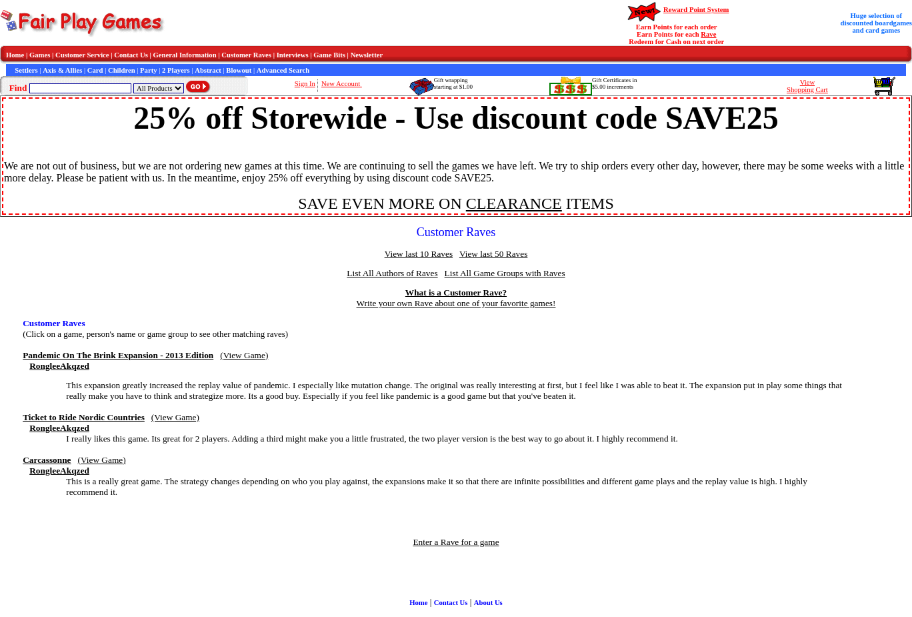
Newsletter (367, 55)
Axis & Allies (62, 70)
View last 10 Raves (419, 254)
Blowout (238, 70)
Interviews (293, 55)
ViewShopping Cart (807, 86)
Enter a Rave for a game (456, 542)
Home (15, 55)
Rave (708, 34)
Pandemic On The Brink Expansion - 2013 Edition (118, 355)
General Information (185, 55)
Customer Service (82, 55)
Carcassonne (47, 460)
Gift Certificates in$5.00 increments (614, 83)
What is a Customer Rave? (456, 292)
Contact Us (131, 55)
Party (148, 70)
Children (121, 70)
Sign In (305, 83)
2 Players (176, 70)
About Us (488, 602)
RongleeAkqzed (59, 366)
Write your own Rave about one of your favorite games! (456, 303)
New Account (341, 83)
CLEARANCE (514, 203)
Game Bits (329, 55)
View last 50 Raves (493, 254)
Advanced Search (283, 70)
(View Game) (244, 355)
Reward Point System (696, 9)
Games (39, 55)
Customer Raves (246, 55)
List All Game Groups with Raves (505, 273)
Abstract (208, 70)
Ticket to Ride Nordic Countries (84, 417)
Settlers (26, 70)
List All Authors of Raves (392, 273)
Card (95, 70)
